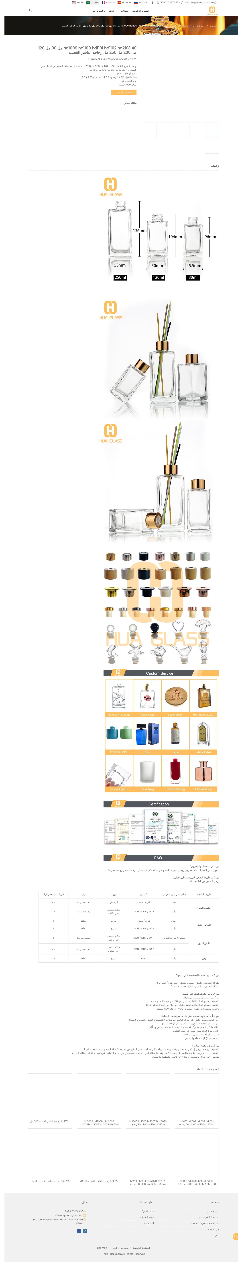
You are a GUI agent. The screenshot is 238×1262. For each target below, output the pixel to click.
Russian (138, 2)
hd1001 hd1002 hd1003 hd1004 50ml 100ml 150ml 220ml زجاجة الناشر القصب (192, 1123)
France (106, 2)
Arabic (90, 2)
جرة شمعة (209, 1229)
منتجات (120, 10)
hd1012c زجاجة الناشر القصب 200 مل (46, 1121)
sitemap (98, 1248)
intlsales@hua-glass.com (195, 2)
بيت (207, 25)
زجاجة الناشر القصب (175, 25)
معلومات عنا (94, 10)
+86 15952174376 (166, 2)
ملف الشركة (142, 1211)
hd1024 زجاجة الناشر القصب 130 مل (45, 1181)
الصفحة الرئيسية (136, 10)
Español (122, 2)
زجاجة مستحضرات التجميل (201, 1223)
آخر (213, 1235)
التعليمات (144, 1223)
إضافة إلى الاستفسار (119, 92)
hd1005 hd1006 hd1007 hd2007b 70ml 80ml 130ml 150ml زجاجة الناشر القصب (143, 1123)
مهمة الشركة (142, 1217)
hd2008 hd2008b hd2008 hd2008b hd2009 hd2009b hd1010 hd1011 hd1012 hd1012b (94, 1123)
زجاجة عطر (209, 1211)
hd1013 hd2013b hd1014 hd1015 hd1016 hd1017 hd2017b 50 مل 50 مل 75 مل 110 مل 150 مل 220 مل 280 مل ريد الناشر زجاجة (192, 1183)
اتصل (107, 10)
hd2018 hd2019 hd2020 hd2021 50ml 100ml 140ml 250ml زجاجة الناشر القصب (143, 1183)
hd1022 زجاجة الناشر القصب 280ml (94, 1181)
